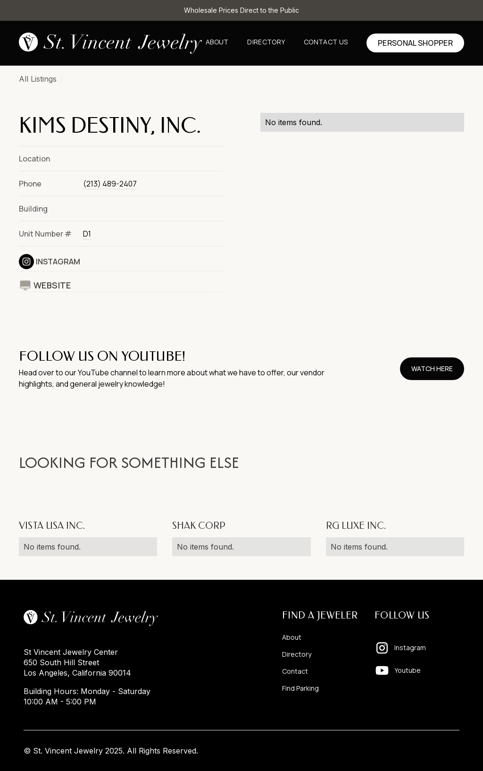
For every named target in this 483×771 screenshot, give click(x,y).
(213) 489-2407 (110, 183)
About (217, 41)
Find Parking (300, 688)
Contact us (326, 41)
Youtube (407, 670)
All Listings (38, 79)
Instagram (58, 261)
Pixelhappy (439, 750)
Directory (266, 41)
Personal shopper (415, 43)
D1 (87, 234)
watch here (432, 368)
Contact (295, 671)
